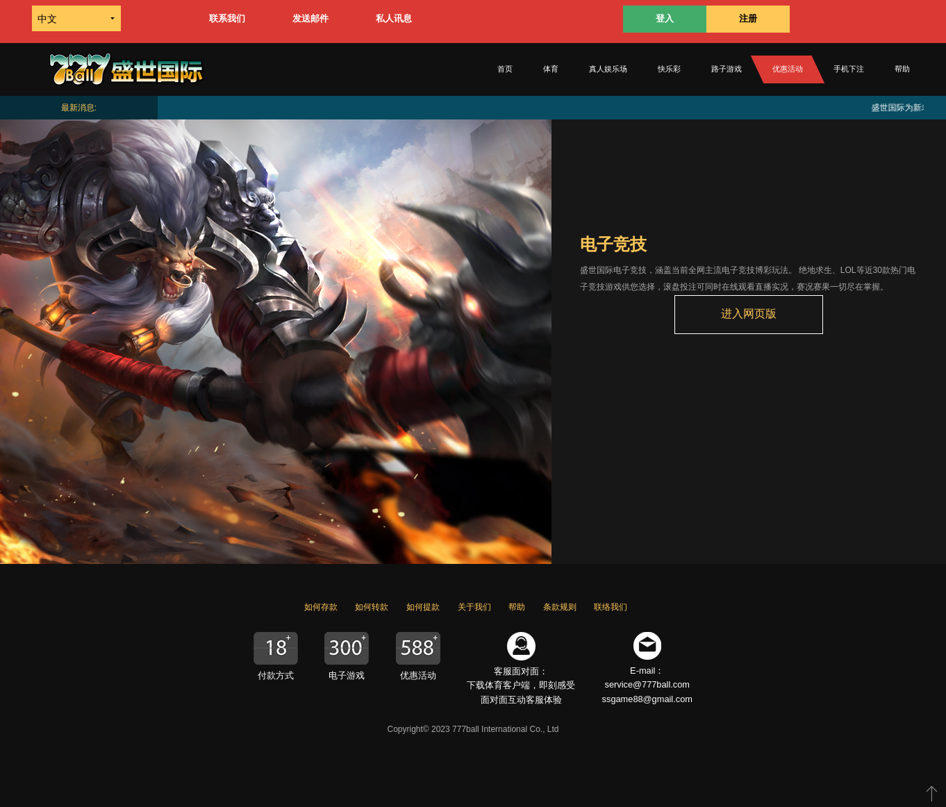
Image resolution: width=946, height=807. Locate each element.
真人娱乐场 (608, 69)
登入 (665, 18)
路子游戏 (726, 69)
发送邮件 (310, 18)
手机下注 (848, 69)
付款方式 (276, 675)
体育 (550, 69)
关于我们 (474, 607)
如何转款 (371, 607)
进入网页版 (749, 313)
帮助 (902, 69)
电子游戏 (347, 675)
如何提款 (423, 607)
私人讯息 (394, 18)
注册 (748, 18)
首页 (505, 69)
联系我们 (227, 18)
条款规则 (559, 607)
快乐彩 (669, 69)
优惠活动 (787, 69)
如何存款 (321, 607)
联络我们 (610, 607)
